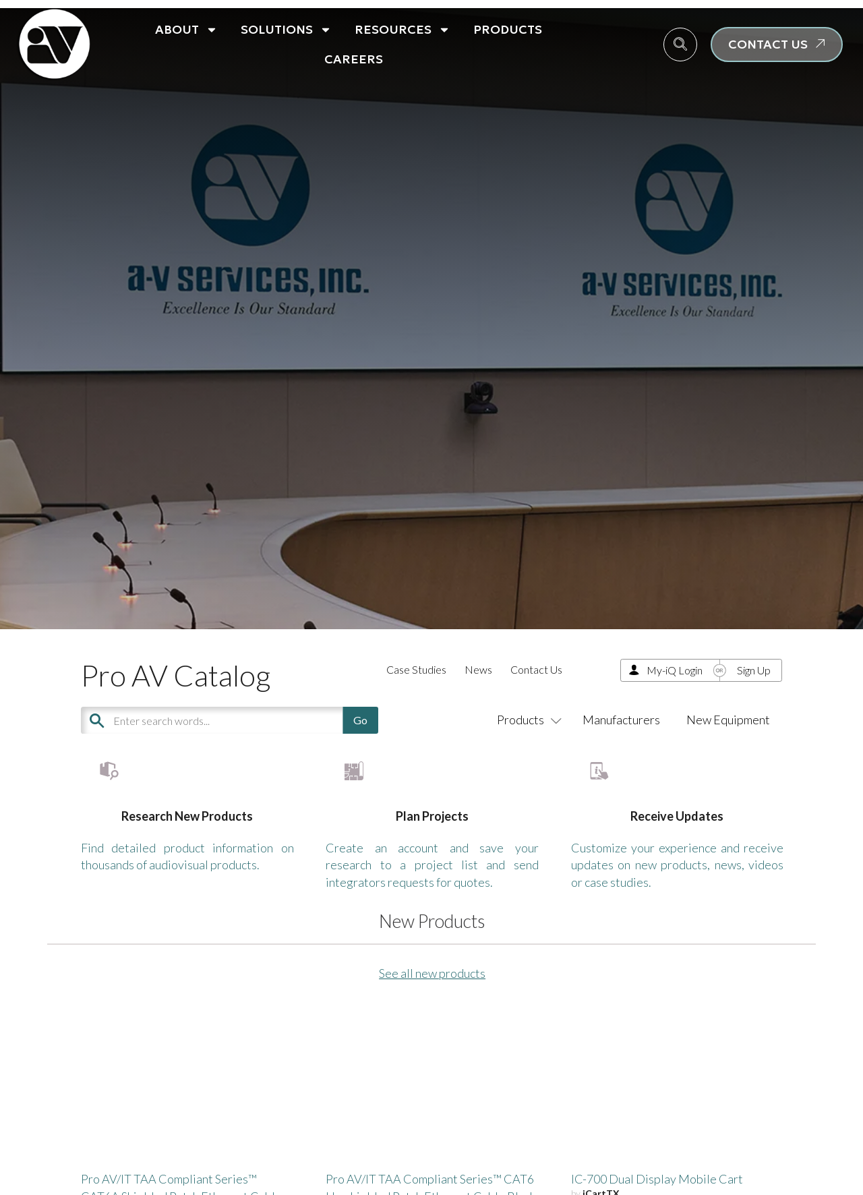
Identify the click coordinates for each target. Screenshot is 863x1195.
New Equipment (728, 719)
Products (507, 29)
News (478, 669)
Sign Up (754, 670)
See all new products (432, 1014)
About (186, 29)
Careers (353, 59)
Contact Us (536, 669)
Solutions (286, 29)
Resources (402, 29)
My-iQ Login (675, 670)
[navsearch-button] (680, 44)
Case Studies (416, 669)
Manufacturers (621, 719)
